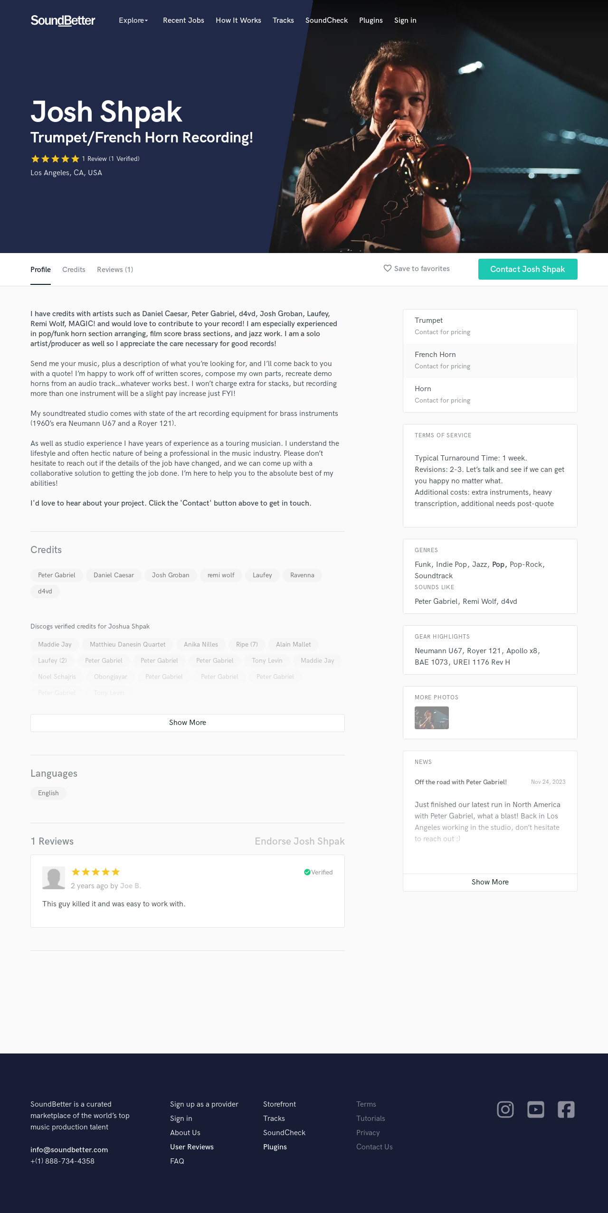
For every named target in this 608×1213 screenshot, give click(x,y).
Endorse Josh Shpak (300, 841)
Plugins (371, 20)
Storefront (279, 1104)
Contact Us (374, 1147)
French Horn (435, 354)
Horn (423, 389)
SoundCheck (326, 20)
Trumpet (429, 320)
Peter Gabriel (57, 575)
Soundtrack (434, 576)
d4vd (45, 591)
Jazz (479, 564)
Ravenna (302, 575)
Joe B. (131, 886)
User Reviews (192, 1147)
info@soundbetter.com (69, 1150)
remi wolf (221, 575)
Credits (74, 269)
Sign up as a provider (204, 1104)
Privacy (368, 1133)
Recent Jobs (183, 20)
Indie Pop (451, 564)
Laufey (262, 575)
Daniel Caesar (114, 575)
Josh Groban (171, 575)
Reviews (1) (115, 269)
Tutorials (370, 1118)
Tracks (283, 20)
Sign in (405, 20)
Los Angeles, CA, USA (66, 173)
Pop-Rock (526, 564)
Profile (40, 269)
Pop (498, 564)
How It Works (238, 20)
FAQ (177, 1161)
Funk (423, 564)
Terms (366, 1104)
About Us (185, 1133)
